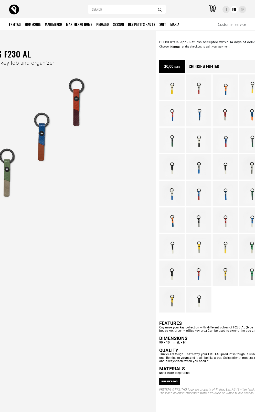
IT (226, 9)
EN (234, 9)
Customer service (232, 24)
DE (242, 9)
